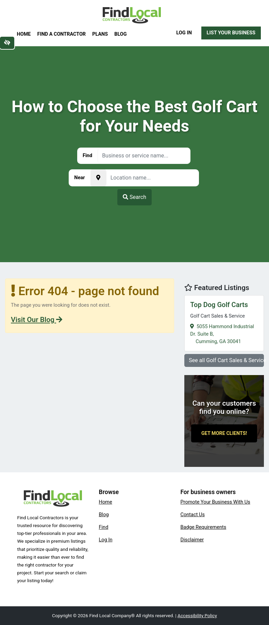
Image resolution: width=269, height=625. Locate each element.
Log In (184, 33)
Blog (120, 34)
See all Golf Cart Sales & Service (226, 360)
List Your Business (231, 33)
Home (24, 34)
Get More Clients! (224, 433)
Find (103, 527)
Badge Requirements (203, 527)
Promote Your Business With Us (215, 502)
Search (134, 197)
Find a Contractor (61, 34)
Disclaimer (192, 540)
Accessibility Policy (197, 615)
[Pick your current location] (98, 177)
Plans (100, 34)
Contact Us (193, 514)
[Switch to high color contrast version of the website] (7, 43)
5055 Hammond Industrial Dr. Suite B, (224, 322)
